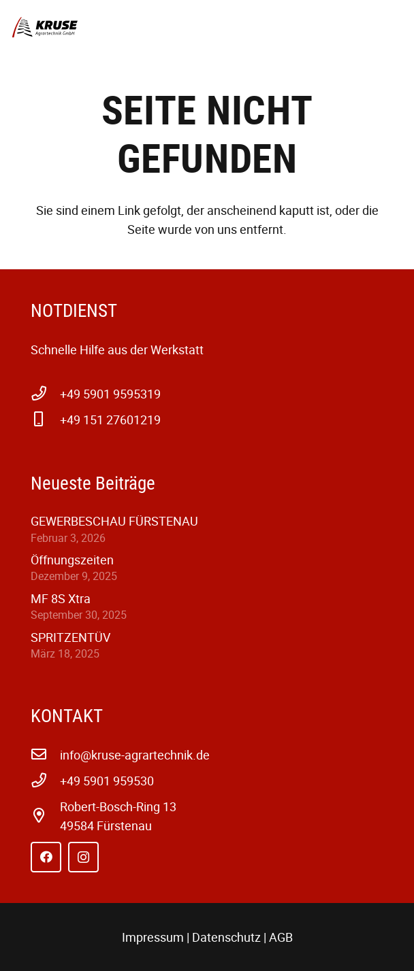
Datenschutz (226, 937)
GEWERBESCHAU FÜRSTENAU (114, 521)
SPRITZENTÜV (70, 637)
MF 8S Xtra (61, 598)
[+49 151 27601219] (45, 419)
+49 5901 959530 (107, 780)
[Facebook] (46, 857)
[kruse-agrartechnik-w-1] (45, 27)
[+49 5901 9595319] (45, 393)
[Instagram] (83, 857)
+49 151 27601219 (110, 419)
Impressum (153, 937)
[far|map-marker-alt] (45, 815)
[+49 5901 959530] (45, 780)
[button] (394, 27)
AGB (281, 937)
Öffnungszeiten (72, 559)
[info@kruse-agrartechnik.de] (45, 754)
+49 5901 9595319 (110, 394)
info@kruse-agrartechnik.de (135, 755)
